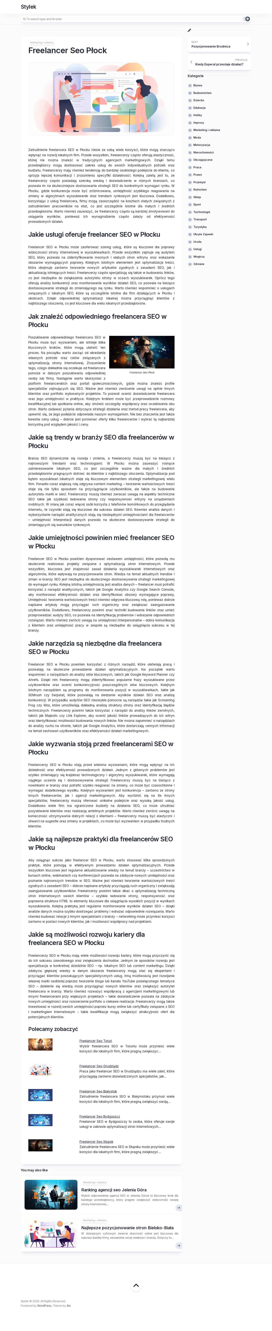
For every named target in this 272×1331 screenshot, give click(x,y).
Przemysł (199, 182)
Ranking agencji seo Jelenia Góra (114, 1189)
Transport (200, 219)
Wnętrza (199, 256)
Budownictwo (202, 92)
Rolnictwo (200, 189)
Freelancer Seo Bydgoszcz (100, 1116)
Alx (69, 1305)
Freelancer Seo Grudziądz (99, 1066)
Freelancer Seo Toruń (96, 1041)
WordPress (44, 1305)
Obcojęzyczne (202, 159)
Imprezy (198, 122)
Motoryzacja (201, 144)
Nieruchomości (203, 152)
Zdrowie (198, 264)
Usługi (197, 249)
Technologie (201, 212)
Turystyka (200, 226)
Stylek (28, 7)
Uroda (197, 241)
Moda (197, 137)
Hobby (197, 115)
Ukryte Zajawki (203, 234)
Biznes (197, 85)
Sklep (197, 197)
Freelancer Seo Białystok (98, 1091)
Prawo (197, 174)
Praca (197, 167)
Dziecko (198, 100)
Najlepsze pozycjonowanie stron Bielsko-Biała (127, 1227)
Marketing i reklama (41, 42)
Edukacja (199, 107)
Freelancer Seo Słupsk (96, 1142)
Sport (197, 204)
